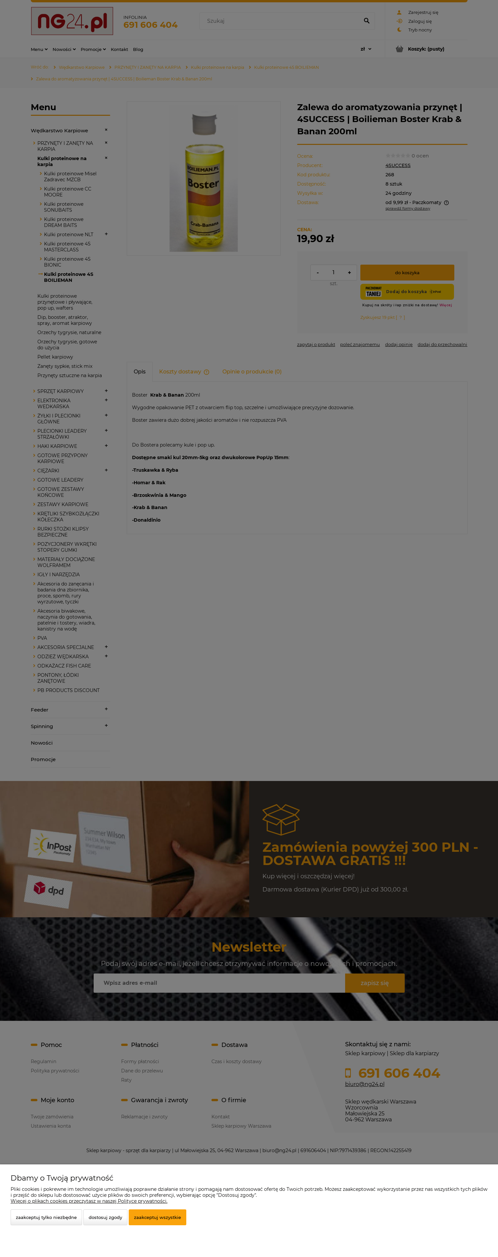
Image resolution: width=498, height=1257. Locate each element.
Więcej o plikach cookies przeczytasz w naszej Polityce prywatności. (89, 1201)
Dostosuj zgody (105, 1217)
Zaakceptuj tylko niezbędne (46, 1217)
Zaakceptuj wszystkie (157, 1217)
